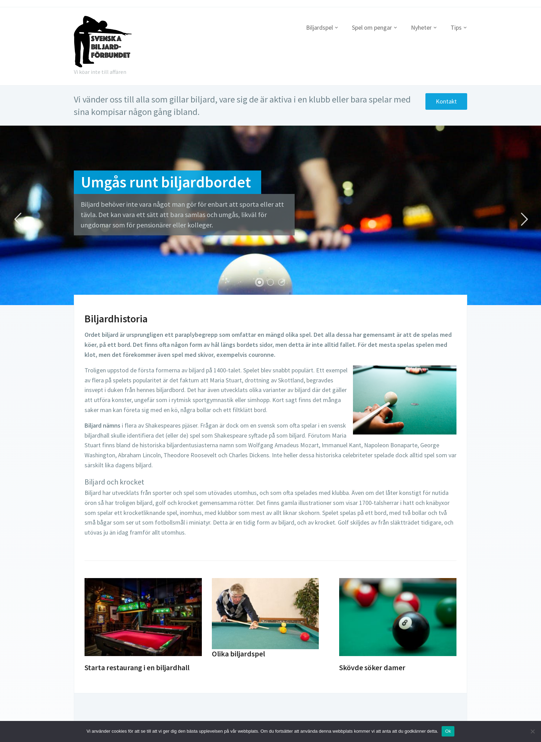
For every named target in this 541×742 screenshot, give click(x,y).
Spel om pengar (372, 27)
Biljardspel (319, 27)
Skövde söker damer (372, 667)
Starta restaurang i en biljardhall (137, 667)
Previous (17, 219)
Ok (448, 731)
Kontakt (446, 101)
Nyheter (421, 27)
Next (523, 219)
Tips (456, 27)
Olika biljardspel (238, 653)
